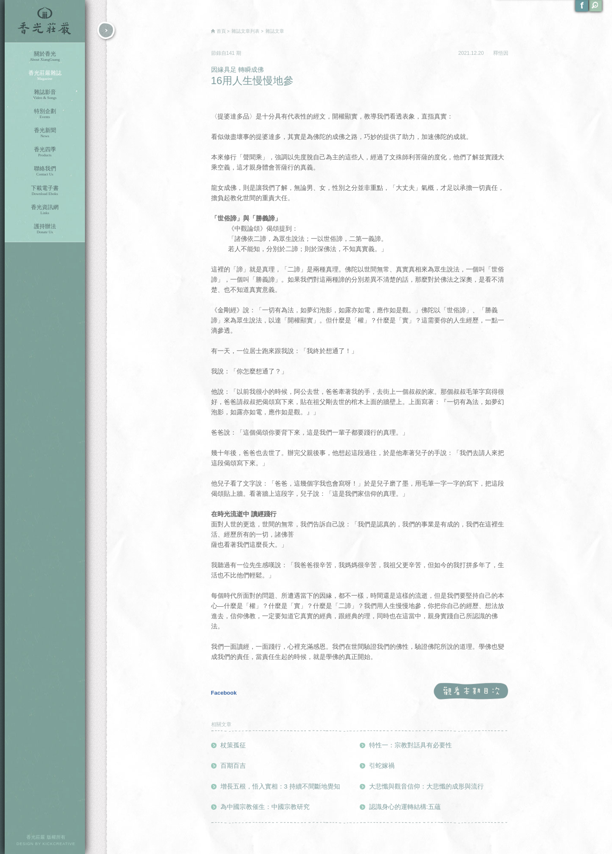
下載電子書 (45, 190)
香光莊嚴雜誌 (45, 75)
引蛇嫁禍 (382, 765)
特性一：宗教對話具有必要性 (410, 745)
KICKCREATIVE (58, 844)
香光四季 (45, 152)
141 (231, 53)
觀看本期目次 (470, 691)
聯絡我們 (45, 171)
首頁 (221, 31)
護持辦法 (45, 229)
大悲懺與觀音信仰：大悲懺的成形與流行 (426, 786)
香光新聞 (45, 133)
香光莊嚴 (45, 21)
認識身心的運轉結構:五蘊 (405, 806)
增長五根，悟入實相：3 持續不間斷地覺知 (280, 786)
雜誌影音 (45, 94)
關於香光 (45, 56)
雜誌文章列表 (245, 31)
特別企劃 (45, 113)
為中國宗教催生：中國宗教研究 (265, 806)
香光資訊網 (45, 209)
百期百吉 (233, 765)
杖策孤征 (233, 745)
